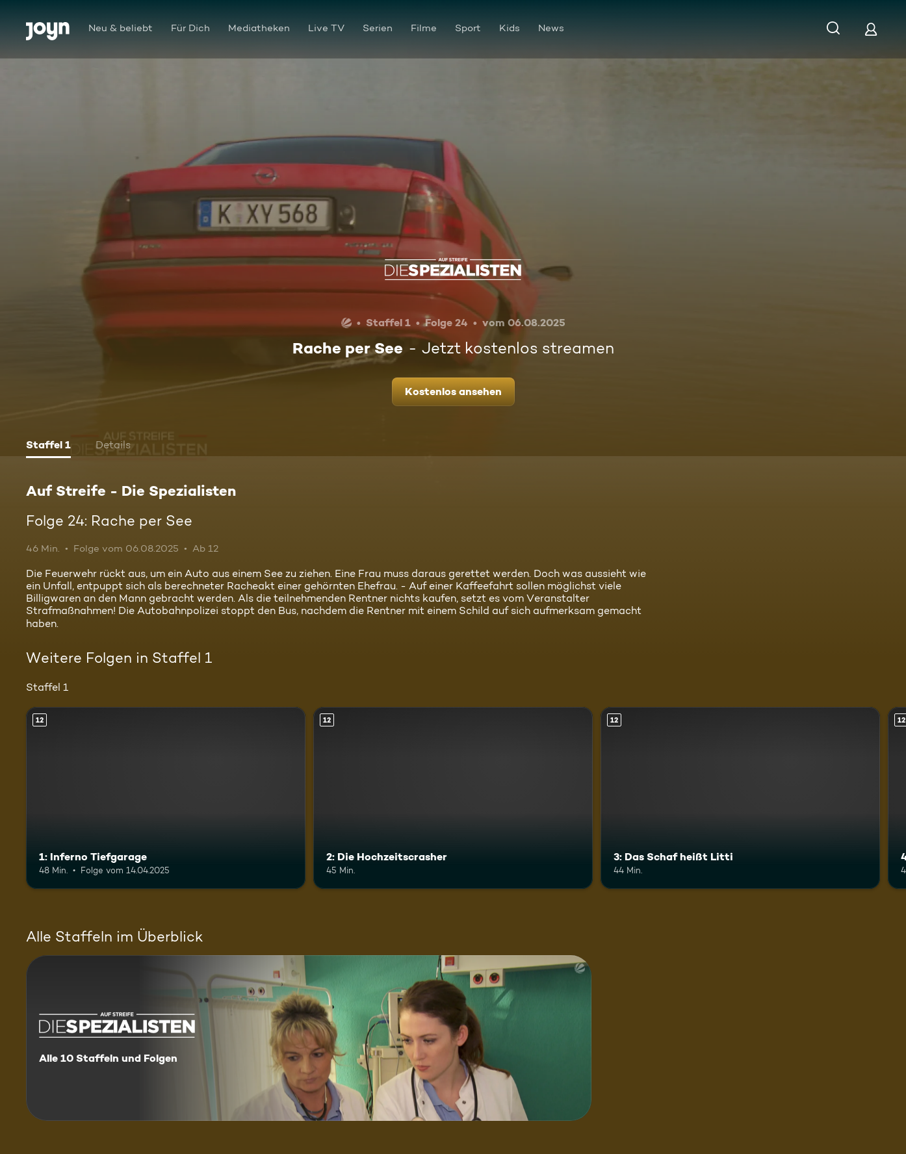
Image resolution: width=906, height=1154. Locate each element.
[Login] (871, 29)
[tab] (48, 446)
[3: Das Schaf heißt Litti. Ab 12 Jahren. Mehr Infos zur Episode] (740, 798)
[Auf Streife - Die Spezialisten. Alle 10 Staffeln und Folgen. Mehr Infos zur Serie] (308, 1038)
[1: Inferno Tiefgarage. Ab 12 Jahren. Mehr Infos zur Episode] (165, 798)
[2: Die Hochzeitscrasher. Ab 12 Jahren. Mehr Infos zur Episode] (453, 798)
